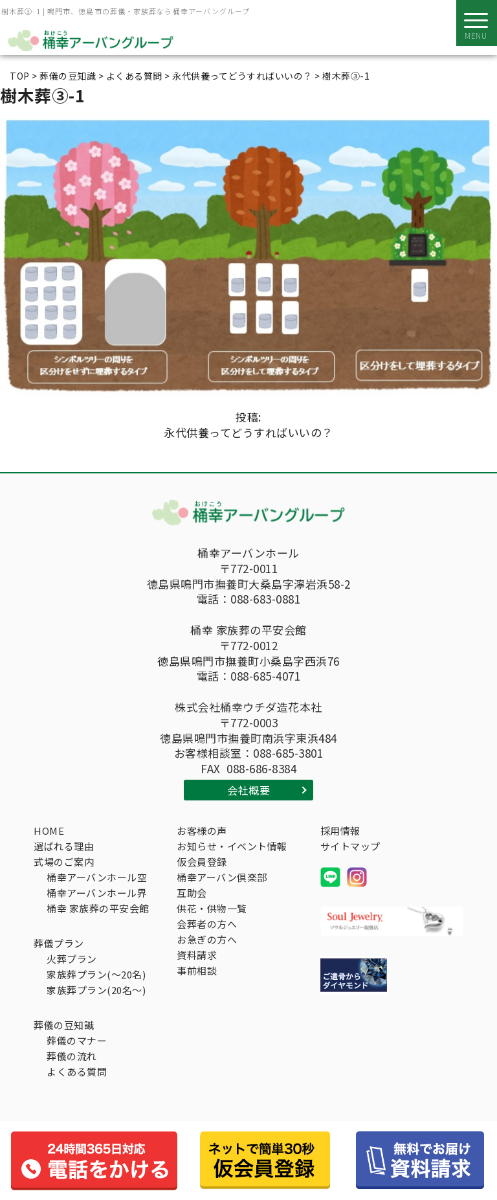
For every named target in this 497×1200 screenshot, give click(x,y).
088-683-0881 (265, 599)
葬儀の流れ (72, 1056)
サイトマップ (350, 846)
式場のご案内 (64, 861)
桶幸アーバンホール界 (97, 893)
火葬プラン (72, 959)
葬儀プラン (59, 943)
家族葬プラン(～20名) (96, 974)
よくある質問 (77, 1071)
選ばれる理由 (64, 846)
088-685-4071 (265, 676)
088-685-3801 (288, 753)
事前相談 (197, 970)
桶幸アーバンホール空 (97, 877)
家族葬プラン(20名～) (96, 990)
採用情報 (340, 830)
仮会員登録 (202, 861)
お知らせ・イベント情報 (232, 846)
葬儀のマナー (77, 1040)
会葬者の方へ (207, 924)
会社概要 (248, 790)
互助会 (192, 893)
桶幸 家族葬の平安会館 (98, 908)
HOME (49, 830)
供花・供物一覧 (212, 908)
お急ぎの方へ (207, 939)
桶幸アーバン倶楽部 (222, 877)
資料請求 (197, 955)
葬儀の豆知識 (64, 1025)
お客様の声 (202, 830)
